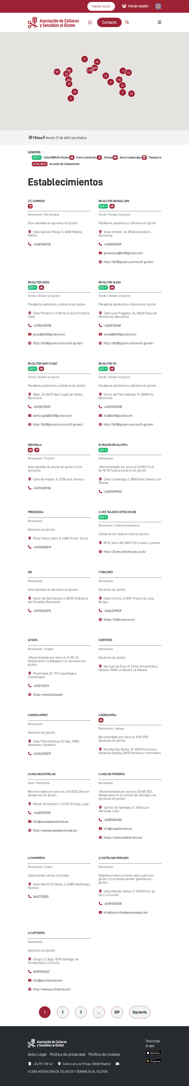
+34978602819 (42, 547)
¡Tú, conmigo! (36, 201)
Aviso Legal (37, 1054)
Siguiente (139, 1012)
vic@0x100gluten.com (118, 415)
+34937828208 (113, 407)
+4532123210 (41, 685)
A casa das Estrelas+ (42, 774)
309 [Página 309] (117, 1012)
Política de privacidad (67, 1054)
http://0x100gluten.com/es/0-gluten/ (129, 262)
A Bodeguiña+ (108, 715)
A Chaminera (36, 858)
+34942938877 (42, 753)
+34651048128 (42, 244)
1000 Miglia (35, 444)
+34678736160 (112, 325)
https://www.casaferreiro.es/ (123, 837)
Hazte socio (101, 6)
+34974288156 (42, 488)
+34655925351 (42, 812)
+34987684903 (113, 820)
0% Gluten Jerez (38, 282)
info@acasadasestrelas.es (50, 821)
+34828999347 (113, 491)
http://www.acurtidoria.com (51, 989)
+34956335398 (42, 325)
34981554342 (41, 971)
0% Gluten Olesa (110, 282)
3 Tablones (106, 572)
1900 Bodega (35, 512)
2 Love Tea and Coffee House (117, 512)
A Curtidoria (36, 933)
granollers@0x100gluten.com (123, 253)
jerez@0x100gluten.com (49, 334)
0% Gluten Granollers (114, 201)
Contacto (109, 22)
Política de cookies (104, 1054)
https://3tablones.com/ (119, 619)
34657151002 (41, 896)
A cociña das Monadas (114, 858)
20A (30, 572)
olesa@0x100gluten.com (120, 334)
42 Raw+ (33, 640)
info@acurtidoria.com (47, 980)
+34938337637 (42, 407)
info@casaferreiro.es (118, 828)
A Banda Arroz (38, 715)
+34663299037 (113, 610)
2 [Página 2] (63, 1012)
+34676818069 (112, 244)
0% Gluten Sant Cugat (42, 363)
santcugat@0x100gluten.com (52, 415)
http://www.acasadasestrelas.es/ (55, 830)
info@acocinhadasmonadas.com (126, 912)
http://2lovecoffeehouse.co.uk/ (125, 551)
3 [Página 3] (81, 1012)
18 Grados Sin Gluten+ (113, 444)
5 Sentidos (105, 640)
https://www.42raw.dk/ (48, 694)
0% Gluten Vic (108, 363)
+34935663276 (42, 610)
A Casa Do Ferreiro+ (112, 774)
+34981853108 (113, 903)
